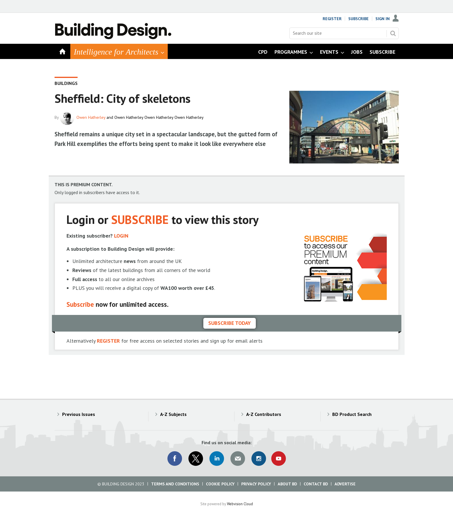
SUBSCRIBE (140, 219)
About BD (287, 484)
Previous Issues (78, 414)
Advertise (345, 484)
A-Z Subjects (173, 414)
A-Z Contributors (263, 414)
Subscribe (358, 18)
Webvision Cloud (240, 503)
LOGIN (121, 235)
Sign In (382, 18)
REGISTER (108, 340)
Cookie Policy (220, 484)
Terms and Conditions (175, 484)
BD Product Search (352, 414)
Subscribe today (229, 323)
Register (332, 18)
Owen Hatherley (90, 117)
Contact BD (316, 484)
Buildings (66, 83)
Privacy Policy (256, 484)
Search (393, 33)
